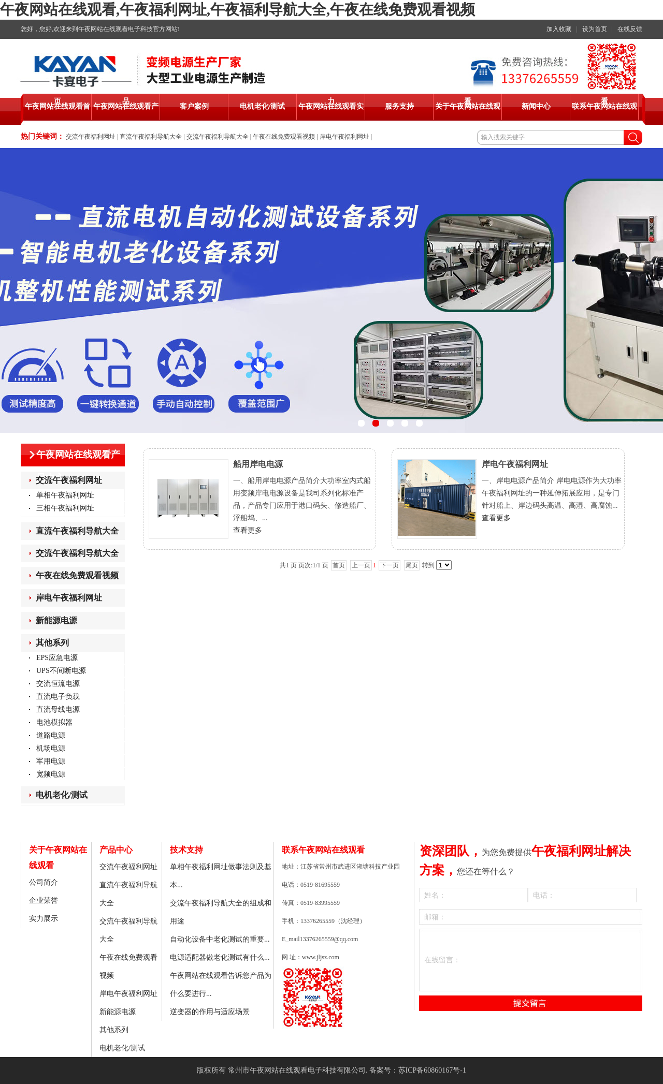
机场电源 (50, 748)
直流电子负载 (58, 696)
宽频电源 (50, 774)
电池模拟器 (54, 722)
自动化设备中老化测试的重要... (220, 939)
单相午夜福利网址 (65, 495)
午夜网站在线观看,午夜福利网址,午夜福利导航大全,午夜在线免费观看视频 (237, 10)
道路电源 (50, 735)
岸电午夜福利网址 (344, 136)
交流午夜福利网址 (91, 136)
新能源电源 (56, 620)
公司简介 (43, 882)
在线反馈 (629, 29)
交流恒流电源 (58, 683)
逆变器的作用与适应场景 (210, 1012)
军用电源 (50, 761)
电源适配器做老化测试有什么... (220, 957)
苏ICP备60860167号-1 (432, 1070)
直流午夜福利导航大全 (151, 136)
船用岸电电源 (258, 464)
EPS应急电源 (57, 658)
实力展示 (43, 918)
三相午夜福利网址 (65, 508)
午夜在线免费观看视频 (284, 136)
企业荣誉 (43, 900)
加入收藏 (558, 29)
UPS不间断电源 (61, 671)
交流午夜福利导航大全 (217, 136)
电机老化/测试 (62, 794)
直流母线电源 (58, 709)
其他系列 (52, 642)
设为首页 (594, 29)
